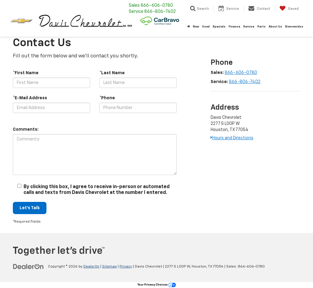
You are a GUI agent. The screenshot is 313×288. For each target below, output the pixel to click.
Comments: (26, 129)
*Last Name (112, 73)
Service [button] (248, 26)
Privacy (126, 266)
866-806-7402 (244, 82)
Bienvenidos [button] (294, 26)
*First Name (26, 73)
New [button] (196, 26)
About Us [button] (275, 26)
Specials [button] (219, 26)
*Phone (107, 98)
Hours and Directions (232, 138)
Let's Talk (30, 208)
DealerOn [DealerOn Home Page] (91, 266)
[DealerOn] (28, 266)
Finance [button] (234, 26)
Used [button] (206, 26)
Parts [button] (261, 26)
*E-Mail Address (30, 98)
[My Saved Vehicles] (289, 8)
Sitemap (109, 266)
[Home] (188, 27)
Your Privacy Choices (157, 284)
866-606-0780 (241, 73)
